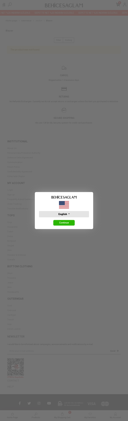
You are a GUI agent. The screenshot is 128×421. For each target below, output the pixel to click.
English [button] (63, 214)
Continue (64, 222)
